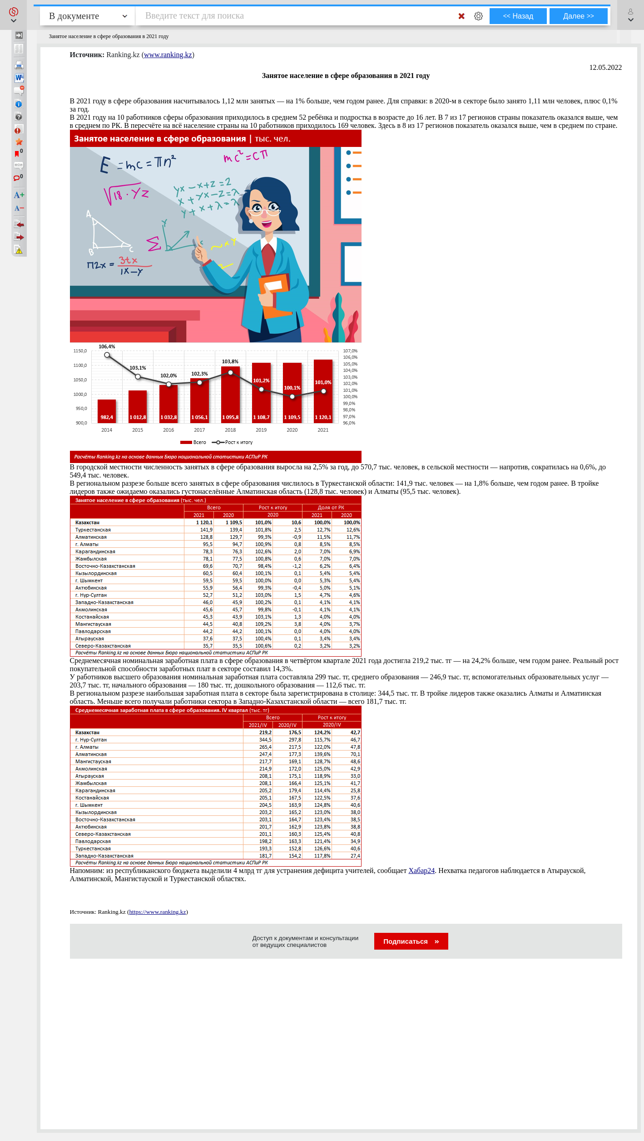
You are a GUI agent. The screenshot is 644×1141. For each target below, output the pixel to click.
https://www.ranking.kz (157, 911)
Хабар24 (421, 870)
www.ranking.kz (168, 55)
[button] (13, 15)
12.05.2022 (606, 67)
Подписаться (411, 941)
